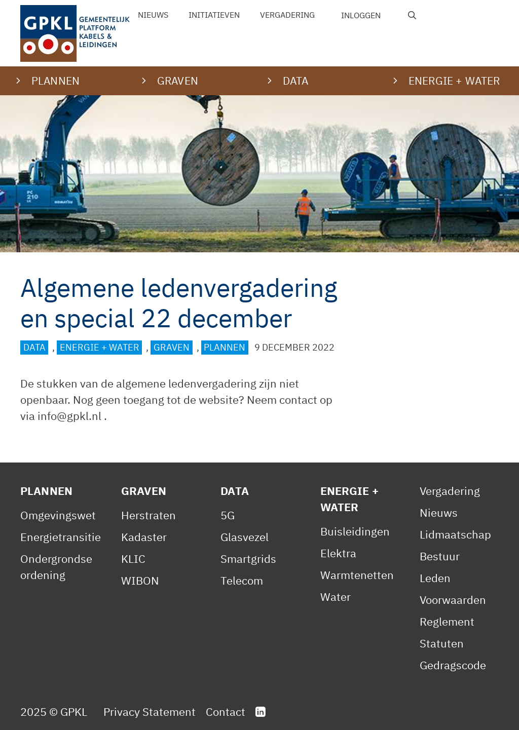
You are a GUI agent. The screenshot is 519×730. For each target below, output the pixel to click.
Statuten (442, 643)
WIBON (140, 580)
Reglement (447, 621)
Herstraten (148, 515)
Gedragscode (453, 665)
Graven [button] (177, 80)
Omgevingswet (58, 515)
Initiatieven (214, 15)
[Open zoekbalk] (412, 15)
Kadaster (144, 536)
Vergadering (287, 15)
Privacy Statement (149, 711)
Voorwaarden (453, 599)
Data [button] (296, 80)
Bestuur (440, 556)
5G (227, 515)
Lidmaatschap (455, 534)
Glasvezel (244, 536)
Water (335, 596)
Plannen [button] (55, 80)
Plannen (224, 347)
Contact (225, 711)
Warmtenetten (357, 574)
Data (34, 347)
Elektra (338, 553)
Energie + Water (99, 347)
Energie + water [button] (454, 80)
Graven (172, 347)
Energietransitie (60, 536)
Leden (435, 577)
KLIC (133, 558)
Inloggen (361, 15)
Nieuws (153, 15)
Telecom (241, 580)
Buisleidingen (355, 531)
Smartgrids (248, 558)
